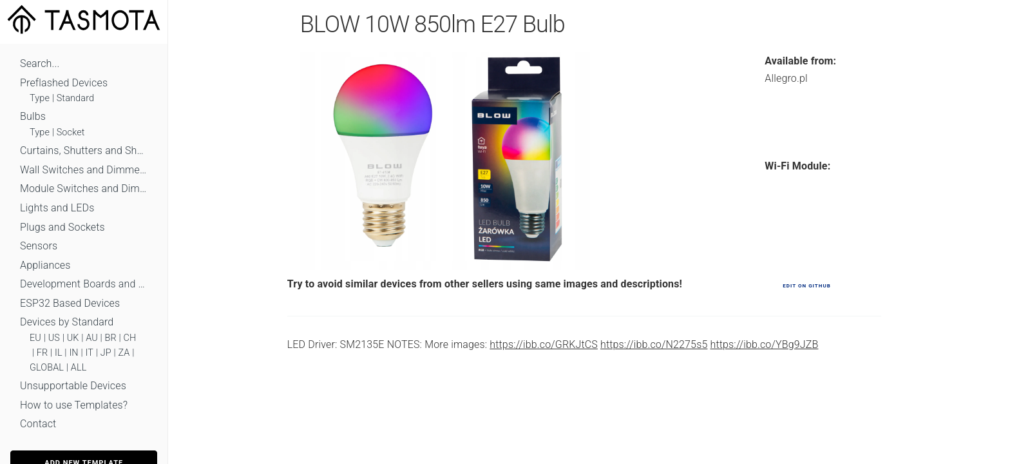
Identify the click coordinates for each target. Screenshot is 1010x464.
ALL (79, 367)
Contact (38, 424)
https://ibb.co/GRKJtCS (544, 344)
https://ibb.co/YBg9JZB (764, 344)
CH (130, 338)
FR (42, 352)
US (54, 338)
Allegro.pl (786, 78)
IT (89, 352)
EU (35, 338)
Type (40, 98)
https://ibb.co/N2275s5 (653, 344)
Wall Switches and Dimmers (84, 170)
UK (73, 338)
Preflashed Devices (64, 83)
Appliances (45, 265)
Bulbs (33, 116)
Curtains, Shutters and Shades (84, 150)
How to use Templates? (74, 405)
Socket (71, 132)
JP (105, 352)
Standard (75, 98)
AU (92, 338)
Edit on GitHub (806, 286)
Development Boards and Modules (84, 284)
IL (58, 352)
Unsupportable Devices (73, 386)
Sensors (38, 246)
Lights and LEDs (57, 208)
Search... (39, 63)
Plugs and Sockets (62, 227)
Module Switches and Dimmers (84, 188)
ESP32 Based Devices (70, 303)
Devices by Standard (66, 322)
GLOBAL (47, 367)
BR (111, 338)
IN (73, 352)
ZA (123, 352)
